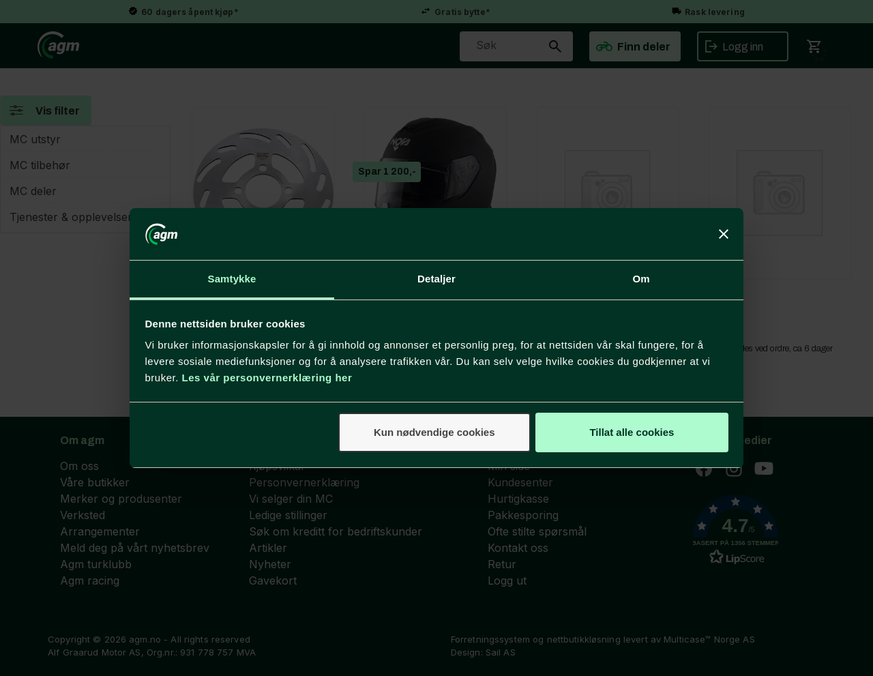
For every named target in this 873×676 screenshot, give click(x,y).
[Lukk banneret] (723, 234)
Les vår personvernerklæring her (267, 377)
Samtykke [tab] (232, 278)
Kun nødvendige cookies (434, 432)
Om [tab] (640, 278)
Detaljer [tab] (436, 278)
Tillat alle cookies (631, 432)
